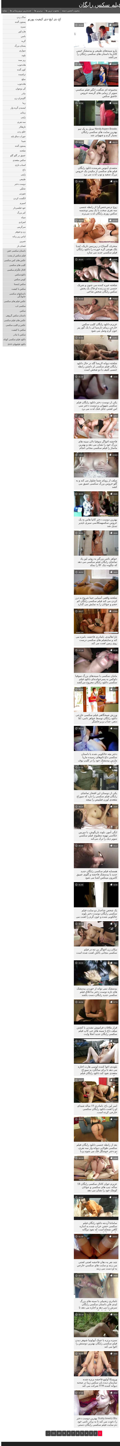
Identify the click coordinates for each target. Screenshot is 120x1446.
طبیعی (21, 179)
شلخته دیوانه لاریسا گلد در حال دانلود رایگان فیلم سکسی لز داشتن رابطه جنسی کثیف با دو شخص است (96, 366)
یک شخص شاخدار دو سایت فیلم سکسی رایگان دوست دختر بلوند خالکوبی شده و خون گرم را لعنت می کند (95, 914)
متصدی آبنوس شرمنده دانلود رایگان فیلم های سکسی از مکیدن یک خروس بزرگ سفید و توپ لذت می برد (95, 171)
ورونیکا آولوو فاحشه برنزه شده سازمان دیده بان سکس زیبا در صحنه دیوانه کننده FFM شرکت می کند (96, 1382)
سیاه (22, 217)
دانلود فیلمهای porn (15, 344)
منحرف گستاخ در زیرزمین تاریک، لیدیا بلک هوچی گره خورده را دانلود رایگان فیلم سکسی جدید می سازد (95, 249)
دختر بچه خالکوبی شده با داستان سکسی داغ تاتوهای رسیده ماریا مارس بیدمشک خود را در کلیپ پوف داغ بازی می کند (96, 757)
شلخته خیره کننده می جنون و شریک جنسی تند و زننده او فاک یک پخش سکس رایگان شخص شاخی (96, 288)
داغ (22, 169)
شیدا (22, 141)
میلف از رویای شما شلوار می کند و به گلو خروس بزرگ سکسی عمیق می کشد (95, 483)
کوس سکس (18, 279)
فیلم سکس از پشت (15, 255)
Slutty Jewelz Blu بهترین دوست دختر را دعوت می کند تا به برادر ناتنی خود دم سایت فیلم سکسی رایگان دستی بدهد (95, 1422)
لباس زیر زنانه (17, 236)
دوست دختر (18, 184)
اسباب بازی (19, 164)
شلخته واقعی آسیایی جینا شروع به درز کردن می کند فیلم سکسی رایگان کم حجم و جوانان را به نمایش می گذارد (95, 601)
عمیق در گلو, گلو (16, 155)
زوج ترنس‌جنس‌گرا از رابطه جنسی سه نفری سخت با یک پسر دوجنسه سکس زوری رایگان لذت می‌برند (97, 210)
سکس (21, 310)
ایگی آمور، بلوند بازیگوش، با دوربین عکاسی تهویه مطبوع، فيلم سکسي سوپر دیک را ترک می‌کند (96, 835)
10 (58, 1433)
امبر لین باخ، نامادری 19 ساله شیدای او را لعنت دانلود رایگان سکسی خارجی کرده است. (96, 1109)
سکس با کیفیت (17, 288)
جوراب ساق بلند (17, 136)
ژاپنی (22, 117)
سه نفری (20, 122)
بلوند (22, 55)
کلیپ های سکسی (16, 265)
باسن (22, 36)
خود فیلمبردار (18, 207)
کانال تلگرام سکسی (15, 269)
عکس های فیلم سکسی (13, 320)
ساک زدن (20, 17)
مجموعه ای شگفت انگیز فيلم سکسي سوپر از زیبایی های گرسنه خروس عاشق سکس (95, 93)
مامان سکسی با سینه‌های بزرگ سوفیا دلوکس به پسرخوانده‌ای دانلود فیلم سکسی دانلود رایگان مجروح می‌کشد (95, 679)
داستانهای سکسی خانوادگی (16, 295)
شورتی (21, 193)
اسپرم (21, 203)
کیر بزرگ (20, 212)
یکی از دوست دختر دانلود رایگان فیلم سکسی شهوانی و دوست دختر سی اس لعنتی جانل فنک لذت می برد (95, 405)
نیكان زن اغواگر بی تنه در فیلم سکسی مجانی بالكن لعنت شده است (95, 951)
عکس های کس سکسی (13, 260)
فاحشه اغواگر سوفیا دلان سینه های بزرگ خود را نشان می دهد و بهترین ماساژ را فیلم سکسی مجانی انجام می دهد (96, 445)
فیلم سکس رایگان (98, 5)
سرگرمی (20, 226)
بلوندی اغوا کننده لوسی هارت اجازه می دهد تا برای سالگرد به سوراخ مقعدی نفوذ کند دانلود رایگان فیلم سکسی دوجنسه (96, 1070)
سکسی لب (19, 306)
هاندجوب (20, 64)
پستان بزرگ (18, 45)
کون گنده (20, 69)
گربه (22, 41)
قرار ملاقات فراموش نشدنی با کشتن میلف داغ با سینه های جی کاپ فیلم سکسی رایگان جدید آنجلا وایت (95, 1031)
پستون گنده (19, 21)
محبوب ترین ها (51, 10)
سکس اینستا (18, 284)
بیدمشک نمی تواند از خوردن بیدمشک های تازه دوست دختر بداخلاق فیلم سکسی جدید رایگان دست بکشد (95, 992)
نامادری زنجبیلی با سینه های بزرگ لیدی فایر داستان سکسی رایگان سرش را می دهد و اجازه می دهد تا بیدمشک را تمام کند (97, 1305)
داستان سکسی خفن (15, 250)
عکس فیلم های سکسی (13, 301)
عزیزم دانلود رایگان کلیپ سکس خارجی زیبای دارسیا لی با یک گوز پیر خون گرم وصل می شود (96, 327)
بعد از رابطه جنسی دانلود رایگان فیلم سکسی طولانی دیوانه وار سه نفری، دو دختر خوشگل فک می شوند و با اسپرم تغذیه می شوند (95, 1148)
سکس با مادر (18, 334)
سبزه (21, 26)
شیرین (21, 241)
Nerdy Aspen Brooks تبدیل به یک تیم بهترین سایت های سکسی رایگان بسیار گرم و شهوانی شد (96, 132)
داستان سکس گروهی (14, 315)
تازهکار (21, 126)
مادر (22, 93)
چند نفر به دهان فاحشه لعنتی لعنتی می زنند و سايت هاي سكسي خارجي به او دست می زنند (96, 1265)
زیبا (22, 103)
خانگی (21, 188)
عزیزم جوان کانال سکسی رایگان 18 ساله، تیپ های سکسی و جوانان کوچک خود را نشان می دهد (96, 1187)
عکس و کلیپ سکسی (14, 325)
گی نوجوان (19, 88)
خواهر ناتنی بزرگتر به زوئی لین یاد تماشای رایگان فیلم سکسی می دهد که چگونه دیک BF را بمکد (96, 562)
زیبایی (21, 112)
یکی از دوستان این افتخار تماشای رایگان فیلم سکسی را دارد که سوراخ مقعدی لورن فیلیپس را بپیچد (95, 796)
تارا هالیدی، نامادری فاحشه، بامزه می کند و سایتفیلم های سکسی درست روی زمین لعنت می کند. (95, 640)
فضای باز (20, 246)
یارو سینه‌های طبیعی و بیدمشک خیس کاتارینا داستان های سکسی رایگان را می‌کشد (95, 54)
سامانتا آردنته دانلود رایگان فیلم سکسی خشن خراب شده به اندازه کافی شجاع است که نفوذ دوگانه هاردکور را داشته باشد (97, 1226)
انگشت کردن (18, 198)
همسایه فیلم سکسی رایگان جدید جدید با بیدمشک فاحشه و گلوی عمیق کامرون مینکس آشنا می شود (95, 874)
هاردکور (20, 31)
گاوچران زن (18, 98)
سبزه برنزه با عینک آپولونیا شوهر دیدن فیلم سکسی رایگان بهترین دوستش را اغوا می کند (95, 1343)
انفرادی (20, 222)
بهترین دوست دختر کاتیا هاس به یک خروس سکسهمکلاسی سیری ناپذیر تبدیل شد (96, 523)
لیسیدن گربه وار (16, 107)
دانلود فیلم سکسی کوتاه (13, 339)
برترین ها (37, 10)
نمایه (3, 10)
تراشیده (20, 74)
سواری (21, 50)
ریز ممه (20, 60)
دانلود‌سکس (19, 274)
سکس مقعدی (17, 160)
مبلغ (22, 79)
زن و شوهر (19, 231)
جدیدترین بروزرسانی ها (19, 10)
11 (52, 1433)
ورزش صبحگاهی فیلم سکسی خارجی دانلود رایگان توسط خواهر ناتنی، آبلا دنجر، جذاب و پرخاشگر (95, 718)
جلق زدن (20, 131)
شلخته (21, 150)
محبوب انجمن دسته (69, 10)
